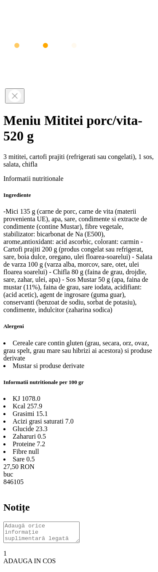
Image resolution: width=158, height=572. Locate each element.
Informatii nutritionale (33, 178)
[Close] (14, 95)
